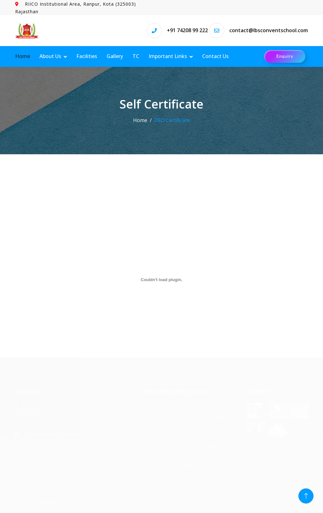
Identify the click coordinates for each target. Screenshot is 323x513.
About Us (50, 56)
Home (22, 56)
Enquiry (284, 56)
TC (135, 56)
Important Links (168, 56)
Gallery (115, 56)
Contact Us (215, 56)
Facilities (86, 56)
